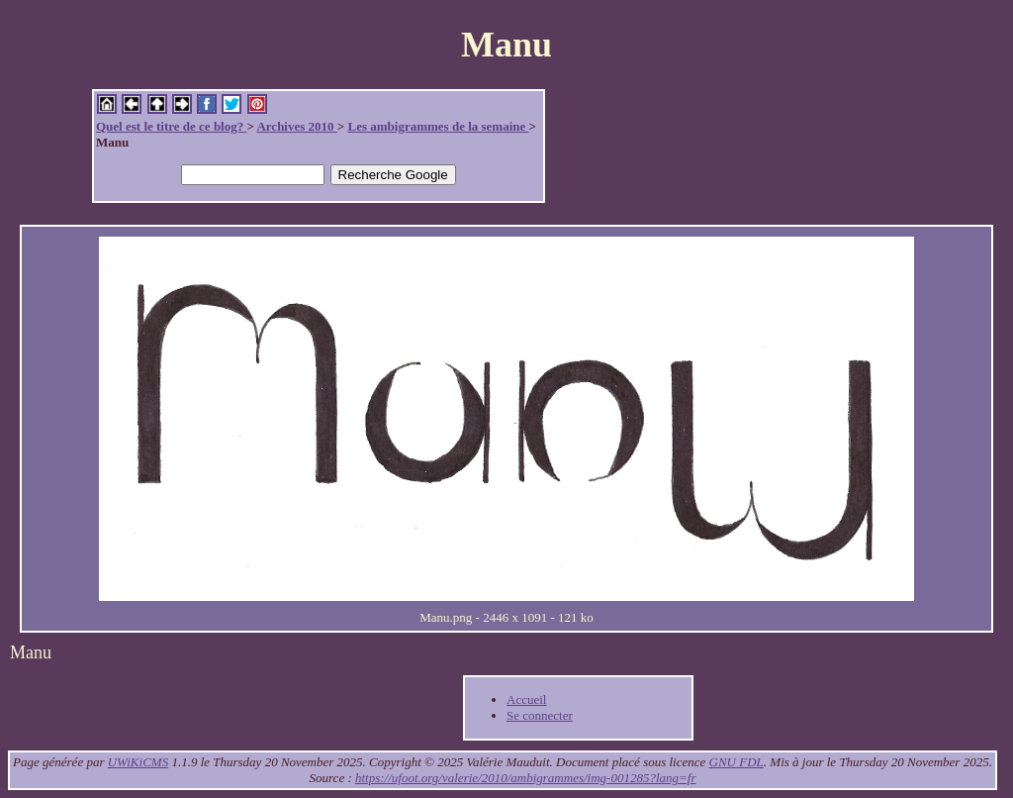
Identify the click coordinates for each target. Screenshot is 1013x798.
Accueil (526, 699)
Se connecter (539, 715)
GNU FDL (736, 761)
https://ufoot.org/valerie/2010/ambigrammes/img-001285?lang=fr (525, 777)
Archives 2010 (296, 126)
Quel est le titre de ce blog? (171, 126)
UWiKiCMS (138, 761)
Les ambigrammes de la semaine (437, 126)
